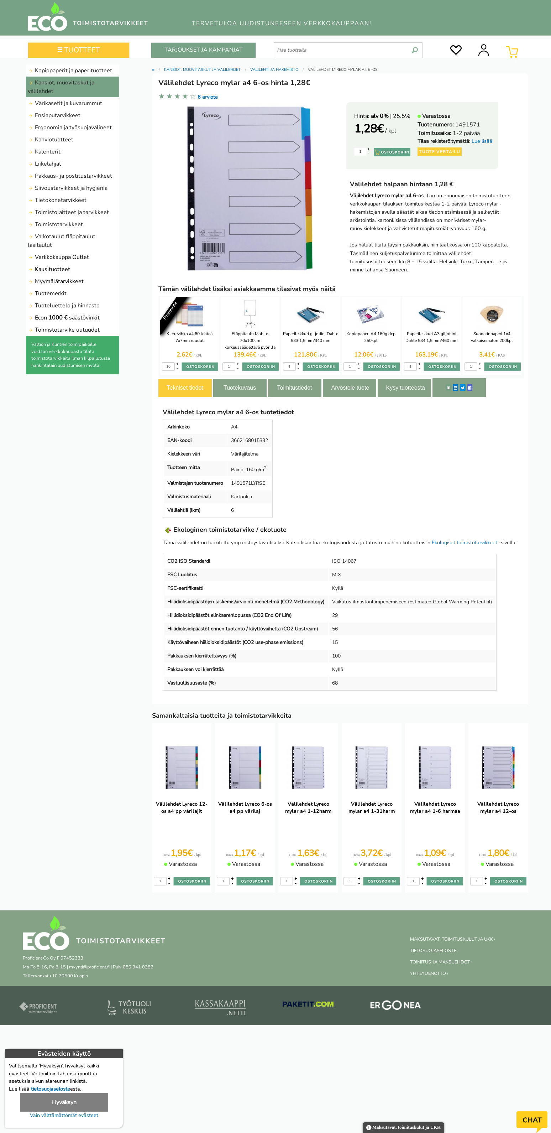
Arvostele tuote (350, 388)
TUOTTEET (79, 50)
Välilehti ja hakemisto (274, 69)
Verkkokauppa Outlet (58, 257)
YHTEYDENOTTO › (429, 973)
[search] (415, 47)
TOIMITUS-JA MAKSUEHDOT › (441, 962)
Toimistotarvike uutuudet (64, 330)
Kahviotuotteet (50, 140)
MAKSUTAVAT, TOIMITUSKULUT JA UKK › (452, 939)
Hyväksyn (64, 1102)
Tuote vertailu (439, 152)
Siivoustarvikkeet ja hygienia (67, 188)
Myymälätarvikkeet (56, 281)
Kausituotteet (49, 269)
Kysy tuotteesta (405, 388)
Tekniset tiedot (185, 388)
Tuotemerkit (47, 293)
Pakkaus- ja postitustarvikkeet (70, 176)
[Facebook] (469, 387)
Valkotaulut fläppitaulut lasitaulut (61, 241)
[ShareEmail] (448, 387)
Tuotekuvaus (240, 388)
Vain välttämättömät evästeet (64, 1115)
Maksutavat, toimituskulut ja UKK (403, 1128)
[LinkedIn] (455, 387)
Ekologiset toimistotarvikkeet (464, 542)
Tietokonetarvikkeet (57, 200)
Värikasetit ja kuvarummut (65, 103)
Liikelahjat (44, 164)
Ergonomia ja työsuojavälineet (70, 127)
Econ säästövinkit (64, 318)
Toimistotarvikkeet (55, 224)
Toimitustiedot (294, 388)
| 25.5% (390, 116)
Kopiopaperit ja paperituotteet (70, 70)
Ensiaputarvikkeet (54, 115)
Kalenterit (44, 152)
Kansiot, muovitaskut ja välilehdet (61, 87)
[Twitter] (463, 387)
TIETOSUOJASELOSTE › (434, 950)
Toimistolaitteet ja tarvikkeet (68, 212)
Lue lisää (482, 141)
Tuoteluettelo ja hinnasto (64, 306)
